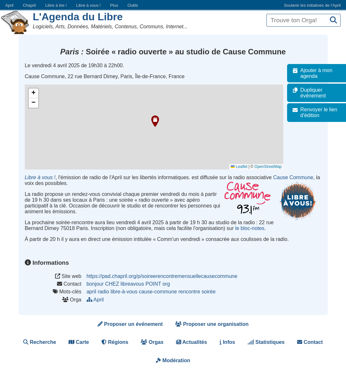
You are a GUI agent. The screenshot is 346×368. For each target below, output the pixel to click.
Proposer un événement (130, 324)
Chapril (29, 5)
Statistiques (266, 342)
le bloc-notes (250, 228)
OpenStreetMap (271, 166)
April (9, 5)
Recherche (39, 342)
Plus (114, 5)
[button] (155, 121)
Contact (310, 342)
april (91, 291)
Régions (114, 342)
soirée (208, 291)
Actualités (191, 342)
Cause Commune (293, 177)
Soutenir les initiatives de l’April (312, 5)
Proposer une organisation (211, 324)
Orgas (152, 342)
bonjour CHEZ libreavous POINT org (128, 284)
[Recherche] (333, 20)
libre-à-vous (123, 291)
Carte (79, 342)
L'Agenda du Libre (78, 17)
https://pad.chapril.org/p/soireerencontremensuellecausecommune (162, 276)
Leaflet (242, 166)
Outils (132, 5)
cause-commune (158, 291)
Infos (227, 342)
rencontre (189, 291)
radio (103, 291)
